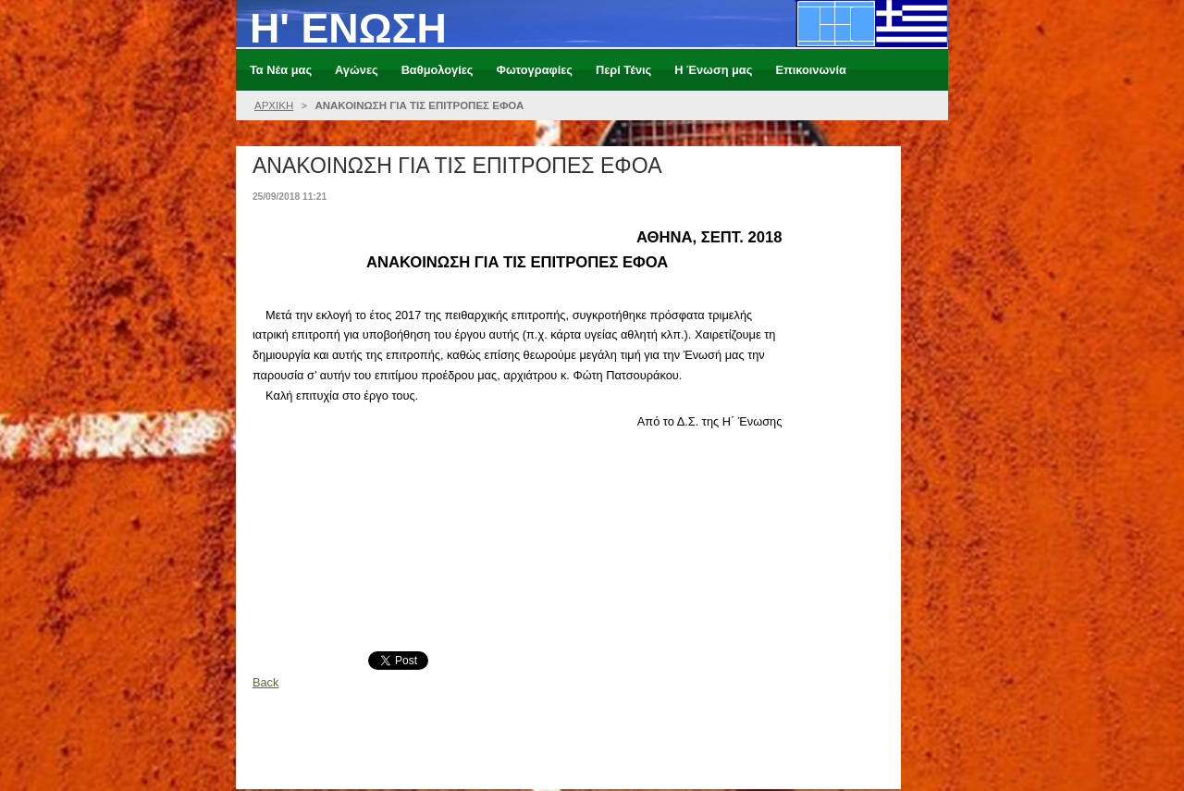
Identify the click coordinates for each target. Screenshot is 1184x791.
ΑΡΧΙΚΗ (273, 105)
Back (265, 682)
